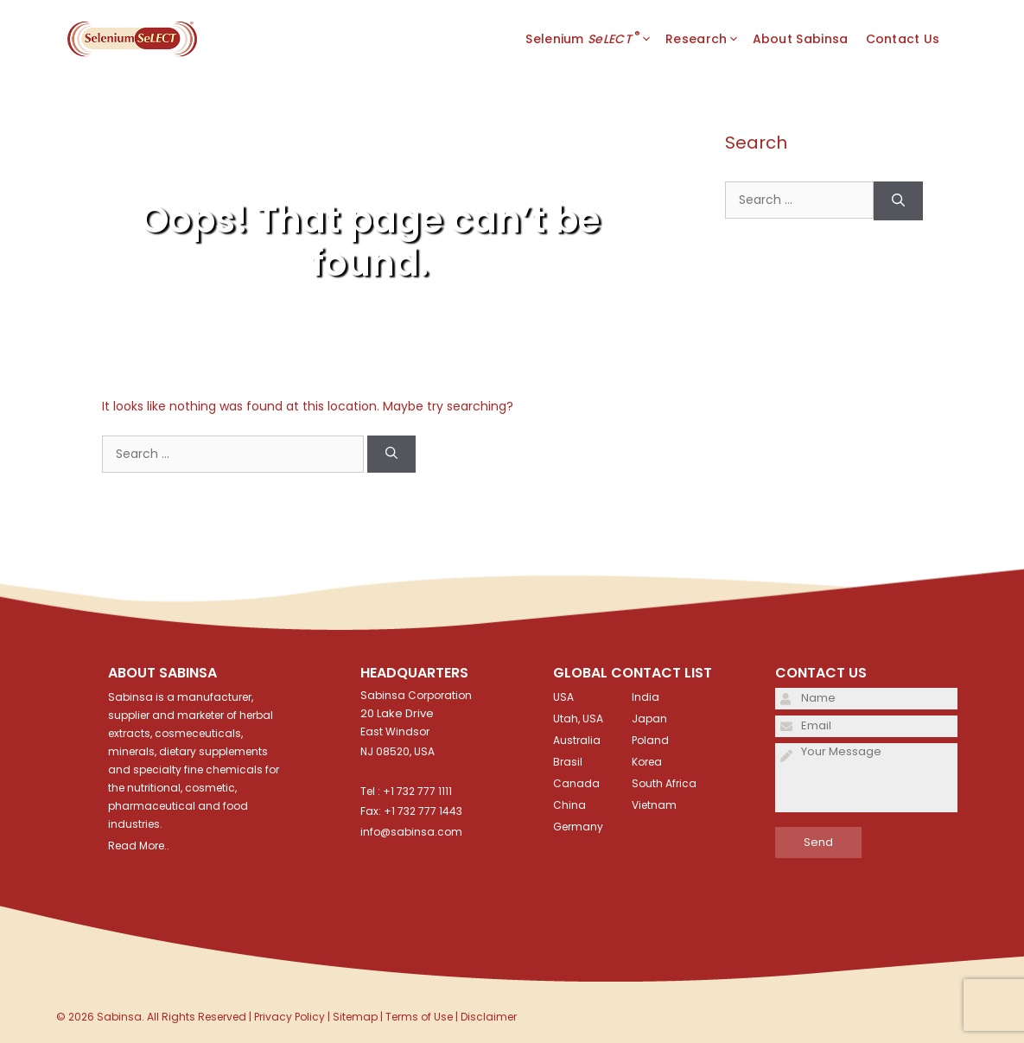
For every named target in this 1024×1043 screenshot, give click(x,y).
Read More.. (138, 845)
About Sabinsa (801, 39)
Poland (650, 740)
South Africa (664, 783)
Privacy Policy (289, 1016)
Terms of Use (419, 1016)
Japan (649, 718)
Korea (647, 761)
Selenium (595, 39)
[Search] (391, 454)
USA (563, 697)
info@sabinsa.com (411, 831)
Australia (577, 740)
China (569, 805)
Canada (576, 783)
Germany (578, 826)
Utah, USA (578, 718)
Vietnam (654, 805)
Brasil (567, 761)
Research (708, 39)
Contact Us (903, 39)
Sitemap (355, 1016)
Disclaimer (489, 1016)
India (645, 697)
